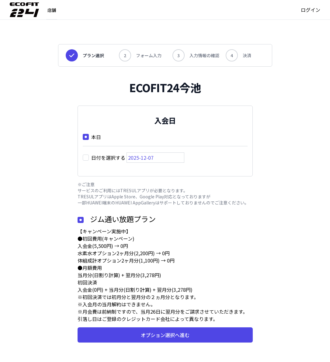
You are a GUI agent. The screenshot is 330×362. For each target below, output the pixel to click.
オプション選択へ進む (165, 335)
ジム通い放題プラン (123, 219)
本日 (96, 136)
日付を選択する (108, 157)
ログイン (310, 9)
